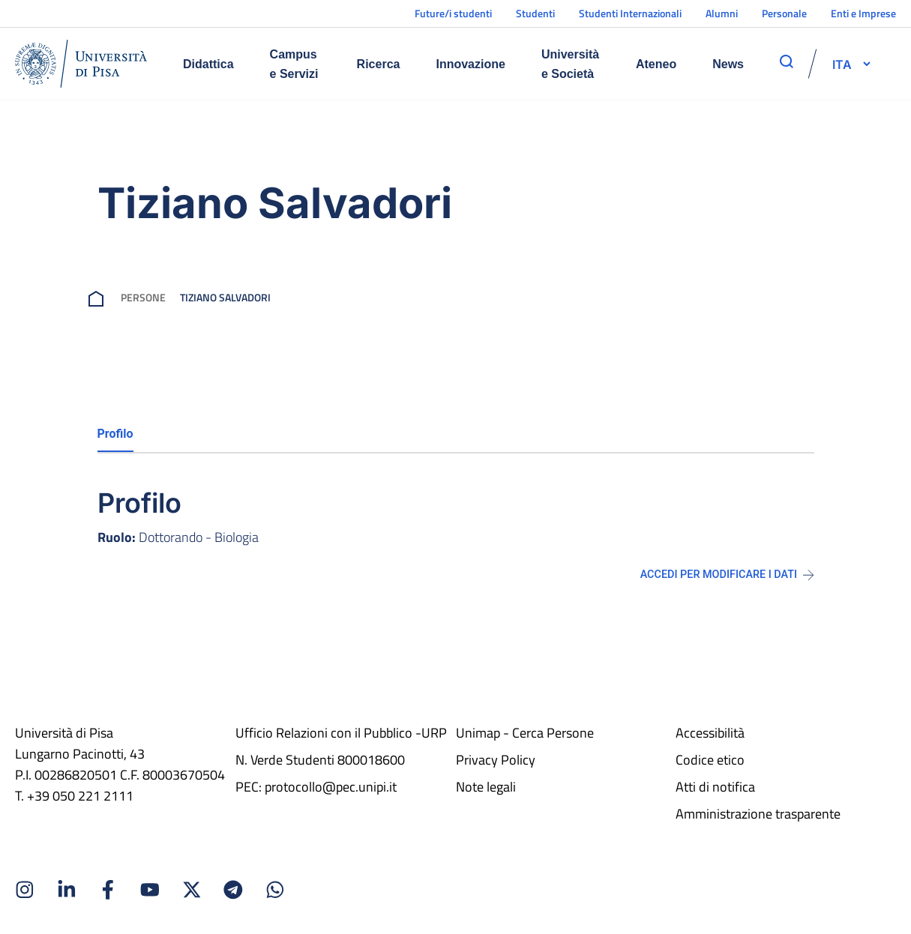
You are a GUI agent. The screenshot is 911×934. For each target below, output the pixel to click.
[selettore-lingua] (842, 63)
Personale (784, 13)
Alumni (722, 13)
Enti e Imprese (863, 13)
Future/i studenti (453, 13)
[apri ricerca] (786, 61)
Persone (143, 297)
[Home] (81, 64)
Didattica (208, 64)
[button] (842, 63)
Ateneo (656, 64)
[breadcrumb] (98, 297)
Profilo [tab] (115, 434)
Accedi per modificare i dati (727, 574)
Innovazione (470, 64)
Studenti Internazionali (630, 13)
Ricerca (378, 64)
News (728, 64)
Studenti (535, 13)
